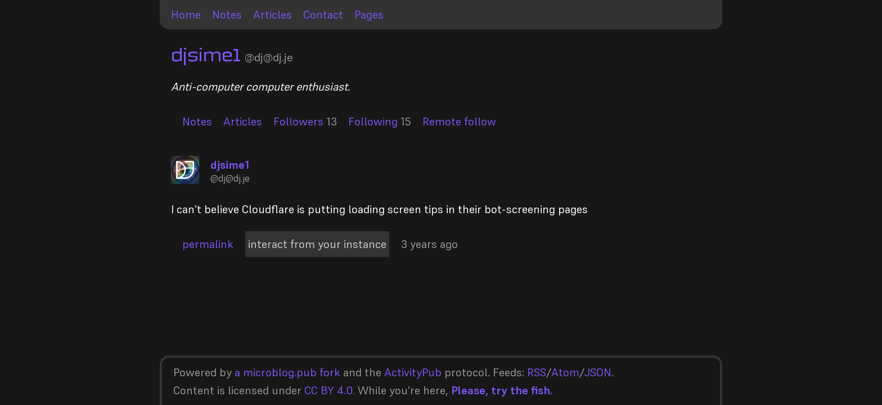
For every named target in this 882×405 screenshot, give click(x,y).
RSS (536, 372)
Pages (369, 14)
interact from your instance (317, 244)
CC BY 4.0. (329, 390)
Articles (272, 14)
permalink (207, 244)
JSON (597, 372)
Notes (227, 14)
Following (373, 121)
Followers (298, 121)
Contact (323, 14)
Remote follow (459, 121)
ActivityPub (413, 372)
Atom (565, 372)
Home (186, 14)
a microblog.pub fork (287, 372)
